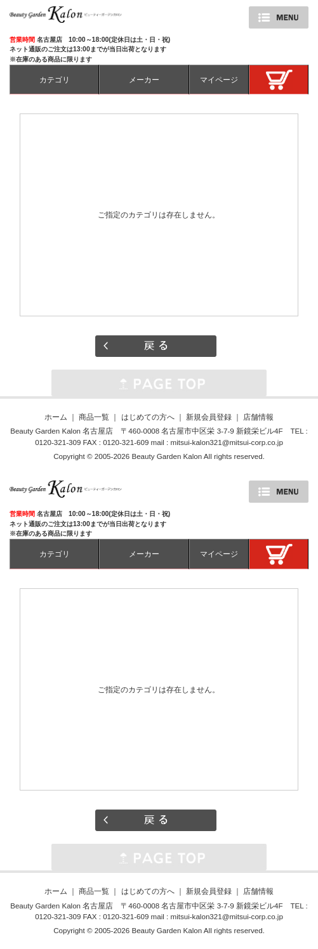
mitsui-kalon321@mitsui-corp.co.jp (226, 442)
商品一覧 (94, 417)
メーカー (144, 79)
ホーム (55, 417)
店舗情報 (258, 417)
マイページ (219, 79)
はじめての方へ (148, 417)
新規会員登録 (209, 417)
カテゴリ (54, 79)
